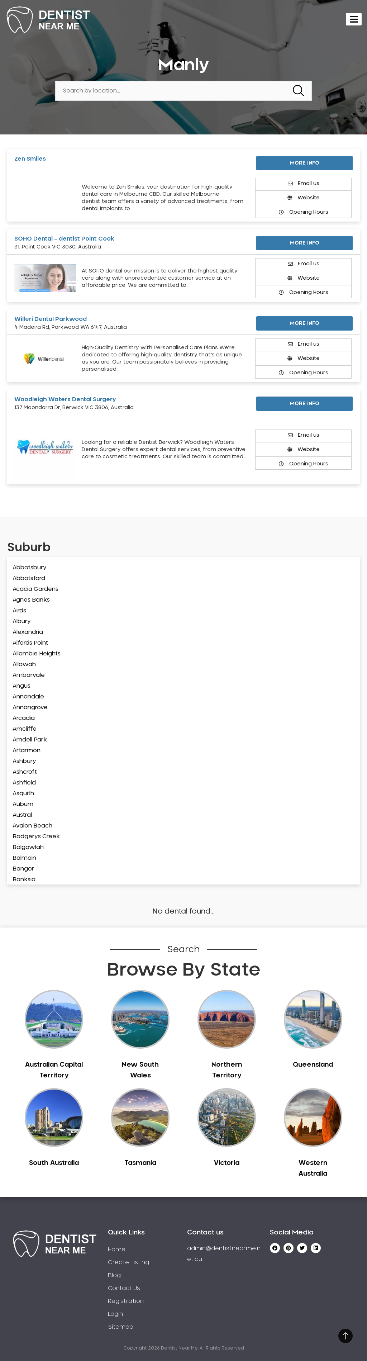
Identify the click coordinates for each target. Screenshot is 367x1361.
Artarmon (26, 750)
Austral (22, 815)
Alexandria (28, 632)
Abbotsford (29, 578)
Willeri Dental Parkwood (50, 319)
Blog (114, 1275)
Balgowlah (28, 847)
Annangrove (30, 707)
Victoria (226, 1163)
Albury (22, 621)
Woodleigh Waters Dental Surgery (65, 399)
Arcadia (24, 718)
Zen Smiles (30, 159)
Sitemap (120, 1327)
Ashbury (24, 761)
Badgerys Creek (36, 836)
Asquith (23, 793)
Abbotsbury (30, 567)
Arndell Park (30, 740)
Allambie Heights (37, 653)
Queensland (313, 1065)
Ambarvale (29, 675)
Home (116, 1249)
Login (115, 1314)
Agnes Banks (31, 600)
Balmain (24, 858)
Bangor (23, 869)
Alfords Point (30, 643)
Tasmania (140, 1163)
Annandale (28, 697)
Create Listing (128, 1262)
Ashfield (24, 783)
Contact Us (124, 1288)
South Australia (54, 1163)
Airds (19, 610)
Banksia (24, 879)
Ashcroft (25, 772)
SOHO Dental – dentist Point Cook (64, 239)
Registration (126, 1301)
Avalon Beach (32, 826)
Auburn (23, 804)
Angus (21, 686)
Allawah (24, 664)
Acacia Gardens (35, 589)
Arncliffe (25, 729)
